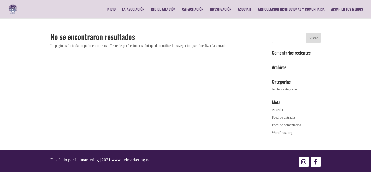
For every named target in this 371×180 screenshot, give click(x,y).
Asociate (244, 10)
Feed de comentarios (286, 125)
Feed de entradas (283, 118)
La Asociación (133, 10)
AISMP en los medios (347, 10)
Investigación (220, 10)
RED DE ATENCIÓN (163, 10)
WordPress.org (282, 133)
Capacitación (192, 10)
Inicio (111, 10)
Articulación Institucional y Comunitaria (291, 10)
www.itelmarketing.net (132, 160)
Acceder (277, 110)
